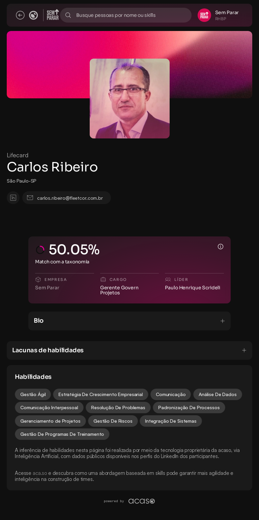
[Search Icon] (126, 15)
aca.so (40, 473)
